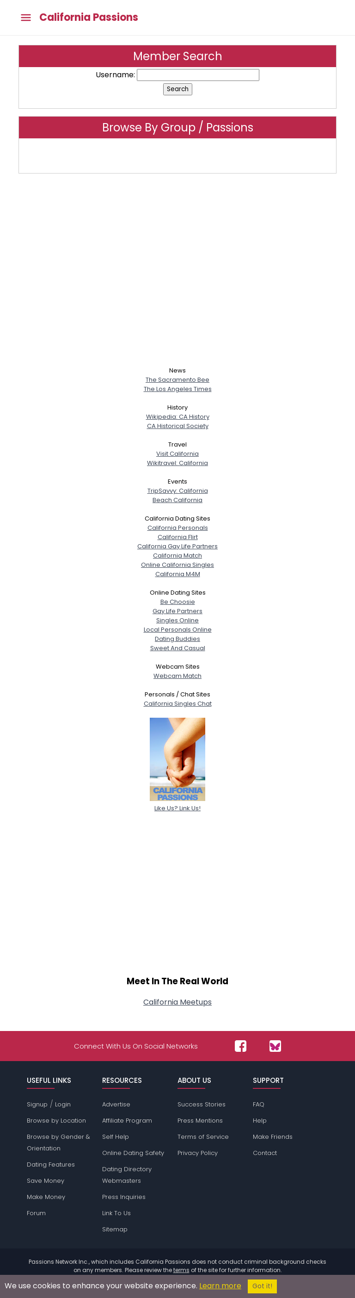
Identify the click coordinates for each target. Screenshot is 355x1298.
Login (63, 1104)
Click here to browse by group (177, 155)
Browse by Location (56, 1120)
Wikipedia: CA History (177, 416)
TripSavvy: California (177, 490)
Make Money (46, 1196)
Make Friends (273, 1136)
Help (260, 1120)
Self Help (115, 1136)
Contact (265, 1153)
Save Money (45, 1180)
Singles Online (177, 620)
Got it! (262, 1286)
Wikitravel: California (177, 463)
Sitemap (115, 1229)
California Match (177, 555)
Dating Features (51, 1164)
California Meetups (177, 1002)
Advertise (116, 1104)
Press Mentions (200, 1120)
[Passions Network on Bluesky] (275, 1046)
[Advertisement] (177, 273)
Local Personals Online (178, 629)
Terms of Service (203, 1136)
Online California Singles (177, 564)
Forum (36, 1213)
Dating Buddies (177, 638)
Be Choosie (177, 601)
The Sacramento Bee (177, 379)
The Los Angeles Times (178, 389)
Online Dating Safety (133, 1153)
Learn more (220, 1285)
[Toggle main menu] (26, 18)
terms (181, 1270)
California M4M (177, 574)
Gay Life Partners (177, 611)
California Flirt (178, 537)
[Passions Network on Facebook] (240, 1046)
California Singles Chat (178, 703)
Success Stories (202, 1104)
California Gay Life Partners (177, 546)
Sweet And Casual (177, 648)
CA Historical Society (177, 426)
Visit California (177, 453)
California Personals (177, 527)
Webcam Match (177, 675)
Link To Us (116, 1213)
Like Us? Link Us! (177, 804)
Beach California (177, 500)
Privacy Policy (198, 1153)
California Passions (88, 17)
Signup (37, 1104)
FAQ (258, 1104)
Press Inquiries (124, 1196)
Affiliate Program (127, 1120)
